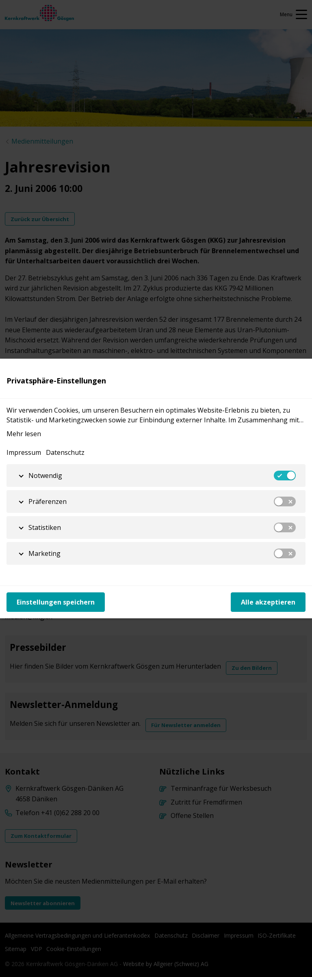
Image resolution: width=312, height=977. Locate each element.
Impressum (23, 452)
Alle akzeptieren (268, 602)
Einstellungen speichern (56, 602)
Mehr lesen (23, 433)
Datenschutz (65, 452)
